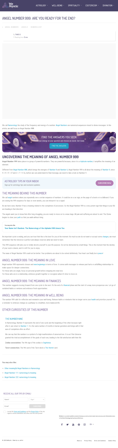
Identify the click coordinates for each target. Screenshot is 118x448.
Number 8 (53, 170)
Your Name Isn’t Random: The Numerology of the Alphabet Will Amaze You (34, 228)
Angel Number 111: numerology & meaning (20, 373)
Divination (107, 5)
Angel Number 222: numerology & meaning (20, 377)
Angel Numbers (12, 27)
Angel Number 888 (20, 170)
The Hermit (49, 348)
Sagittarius (47, 343)
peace (100, 253)
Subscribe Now (104, 183)
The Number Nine (14, 318)
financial (67, 285)
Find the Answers (59, 146)
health (93, 299)
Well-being (57, 5)
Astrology (41, 5)
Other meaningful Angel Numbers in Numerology (22, 368)
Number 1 (24, 326)
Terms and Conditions (100, 440)
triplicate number (86, 161)
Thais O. (18, 34)
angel (10, 197)
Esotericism (91, 5)
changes (105, 237)
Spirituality (74, 5)
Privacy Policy (88, 440)
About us (79, 440)
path (19, 217)
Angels (25, 27)
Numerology (36, 27)
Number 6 (64, 170)
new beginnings (39, 264)
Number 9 (106, 170)
